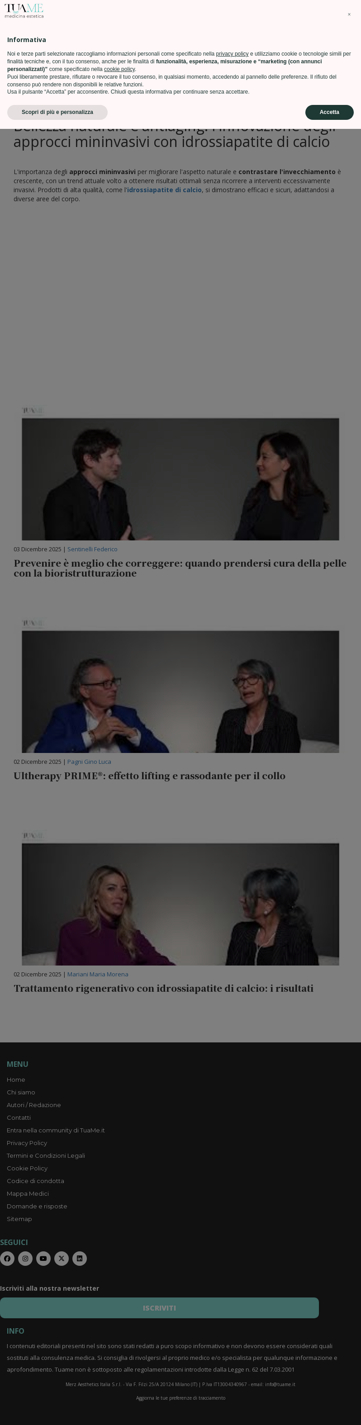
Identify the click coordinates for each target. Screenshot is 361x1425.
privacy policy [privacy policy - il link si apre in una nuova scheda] (232, 1350)
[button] (349, 1310)
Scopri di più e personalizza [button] (57, 1408)
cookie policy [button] (119, 1365)
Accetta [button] (329, 1408)
